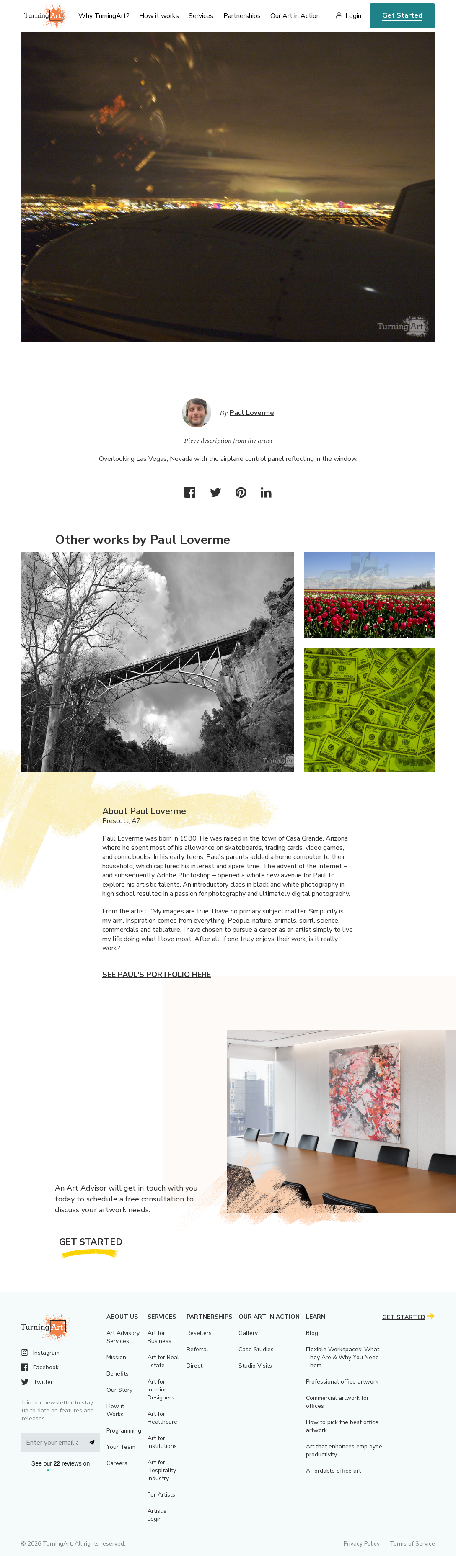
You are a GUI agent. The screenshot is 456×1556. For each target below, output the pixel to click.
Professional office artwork (342, 1382)
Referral (197, 1349)
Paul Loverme (252, 412)
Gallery (248, 1333)
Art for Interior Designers (161, 1390)
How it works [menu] (159, 16)
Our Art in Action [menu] (295, 16)
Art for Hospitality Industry (162, 1470)
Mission (116, 1357)
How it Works (115, 1410)
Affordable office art (333, 1471)
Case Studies (256, 1349)
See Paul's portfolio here (156, 975)
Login (353, 16)
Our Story (119, 1390)
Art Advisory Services (123, 1337)
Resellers (199, 1333)
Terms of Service (412, 1544)
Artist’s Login (157, 1515)
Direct (194, 1366)
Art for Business (159, 1337)
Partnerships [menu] (242, 16)
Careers (116, 1463)
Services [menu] (201, 16)
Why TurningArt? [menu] (104, 16)
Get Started (402, 15)
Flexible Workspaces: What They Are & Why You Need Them (342, 1357)
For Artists (161, 1495)
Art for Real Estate (163, 1361)
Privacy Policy (362, 1544)
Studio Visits (255, 1366)
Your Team (120, 1447)
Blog (312, 1333)
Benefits (117, 1374)
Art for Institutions (162, 1442)
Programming (123, 1431)
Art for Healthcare (162, 1418)
